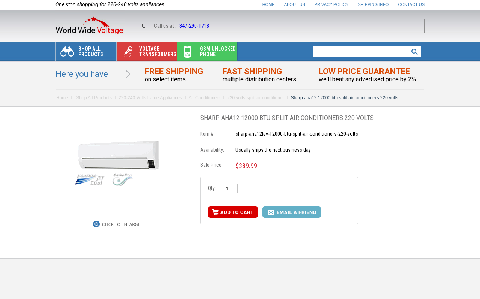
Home (268, 4)
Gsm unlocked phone (206, 53)
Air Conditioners (204, 97)
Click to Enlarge (121, 224)
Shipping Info (373, 4)
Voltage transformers (146, 53)
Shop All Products (79, 53)
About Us (294, 4)
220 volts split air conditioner (255, 97)
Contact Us (411, 4)
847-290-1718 (194, 25)
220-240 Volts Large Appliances (150, 97)
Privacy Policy (332, 4)
